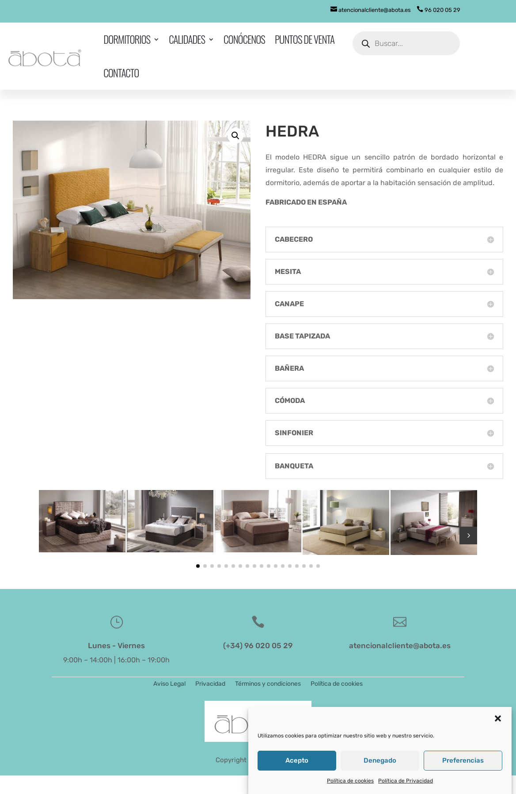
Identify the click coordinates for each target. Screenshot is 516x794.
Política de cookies (350, 786)
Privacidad (210, 684)
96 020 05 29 (438, 10)
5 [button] (468, 535)
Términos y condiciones (268, 684)
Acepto (296, 766)
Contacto (121, 72)
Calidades (187, 39)
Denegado (380, 766)
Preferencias (463, 766)
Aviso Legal (169, 684)
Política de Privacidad (405, 786)
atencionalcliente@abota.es (370, 10)
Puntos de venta (304, 39)
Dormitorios (126, 39)
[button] (497, 723)
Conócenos (244, 39)
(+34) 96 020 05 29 (257, 645)
